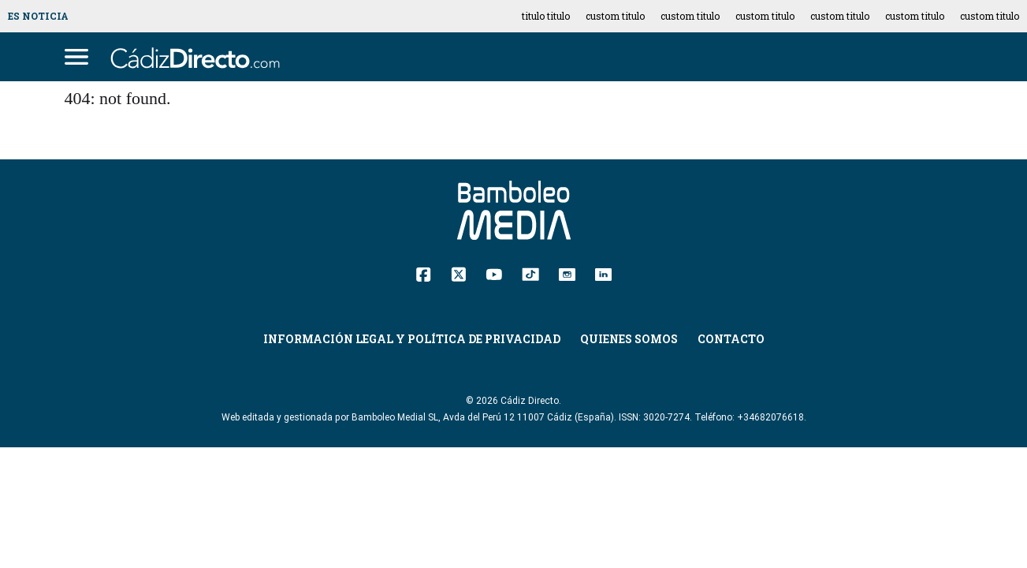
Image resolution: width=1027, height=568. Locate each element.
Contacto (731, 338)
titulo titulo (546, 15)
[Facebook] (423, 273)
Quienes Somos (629, 338)
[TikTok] (530, 273)
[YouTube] (494, 273)
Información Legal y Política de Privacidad (411, 338)
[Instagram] (567, 273)
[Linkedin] (603, 273)
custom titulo (615, 15)
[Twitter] (458, 273)
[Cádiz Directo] (199, 57)
